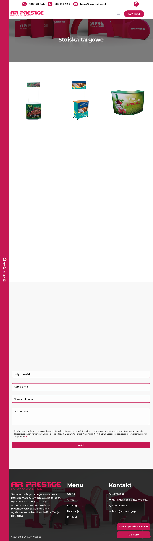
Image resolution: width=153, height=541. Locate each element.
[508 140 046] (24, 4)
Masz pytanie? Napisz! (133, 526)
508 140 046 (37, 4)
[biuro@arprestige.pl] (75, 4)
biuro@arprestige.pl (93, 4)
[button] (118, 13)
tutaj (26, 436)
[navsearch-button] (136, 4)
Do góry (133, 534)
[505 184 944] (50, 4)
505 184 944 (62, 4)
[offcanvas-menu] (4, 270)
